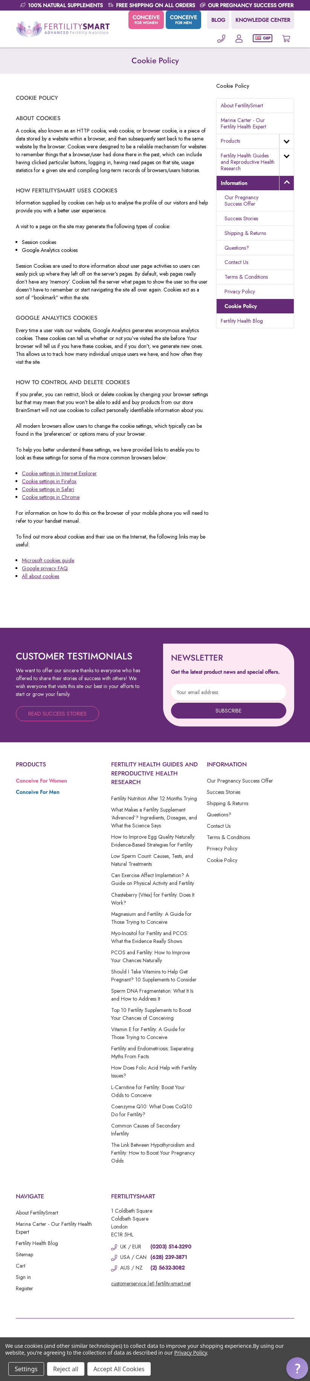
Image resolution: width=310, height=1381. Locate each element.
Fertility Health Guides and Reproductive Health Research (248, 162)
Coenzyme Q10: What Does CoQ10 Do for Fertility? (151, 1110)
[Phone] (221, 38)
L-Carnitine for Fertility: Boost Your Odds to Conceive (148, 1091)
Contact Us (236, 262)
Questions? (236, 248)
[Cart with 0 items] (286, 38)
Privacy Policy (239, 291)
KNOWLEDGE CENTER (262, 20)
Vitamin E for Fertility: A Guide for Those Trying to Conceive (148, 1033)
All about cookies (40, 576)
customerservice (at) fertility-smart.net (151, 1283)
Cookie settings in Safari (48, 489)
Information (234, 183)
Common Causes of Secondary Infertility (145, 1129)
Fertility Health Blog (242, 321)
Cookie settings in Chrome (50, 497)
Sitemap (24, 1254)
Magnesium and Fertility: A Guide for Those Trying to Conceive (151, 918)
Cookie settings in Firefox (49, 481)
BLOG (218, 20)
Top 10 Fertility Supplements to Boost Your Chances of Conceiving (151, 1014)
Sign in (23, 1277)
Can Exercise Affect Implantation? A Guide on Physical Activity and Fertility (152, 879)
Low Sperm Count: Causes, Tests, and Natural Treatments (152, 860)
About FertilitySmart (242, 105)
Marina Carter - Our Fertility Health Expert (243, 123)
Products (230, 141)
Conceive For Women (41, 780)
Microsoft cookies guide (48, 560)
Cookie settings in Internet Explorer (59, 473)
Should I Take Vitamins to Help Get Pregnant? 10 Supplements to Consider (154, 975)
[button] (297, 1368)
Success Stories (241, 218)
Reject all (65, 1369)
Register (24, 1288)
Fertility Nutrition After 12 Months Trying (154, 798)
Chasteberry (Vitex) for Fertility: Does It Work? (152, 898)
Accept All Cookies (119, 1369)
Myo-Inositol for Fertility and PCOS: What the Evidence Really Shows (149, 937)
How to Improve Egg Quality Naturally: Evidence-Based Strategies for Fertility (153, 840)
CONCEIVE (146, 20)
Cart (20, 1266)
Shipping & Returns (245, 233)
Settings (26, 1369)
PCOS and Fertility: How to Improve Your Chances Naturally (150, 956)
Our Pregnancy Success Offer (241, 201)
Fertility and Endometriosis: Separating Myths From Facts (152, 1052)
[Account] (239, 38)
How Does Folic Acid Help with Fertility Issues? (154, 1071)
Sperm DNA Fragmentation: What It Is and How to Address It (152, 995)
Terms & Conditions (246, 277)
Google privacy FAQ (45, 568)
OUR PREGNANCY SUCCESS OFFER (250, 5)
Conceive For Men (38, 792)
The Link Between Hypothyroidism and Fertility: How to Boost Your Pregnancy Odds (153, 1152)
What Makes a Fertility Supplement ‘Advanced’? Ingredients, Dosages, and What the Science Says (154, 817)
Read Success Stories (57, 713)
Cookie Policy (240, 306)
